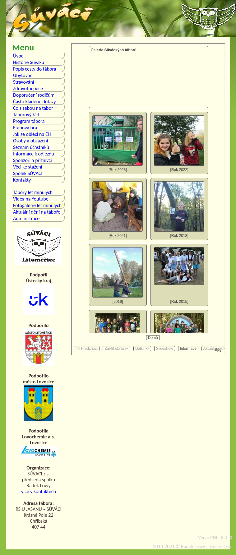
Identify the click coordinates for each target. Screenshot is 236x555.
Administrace (26, 218)
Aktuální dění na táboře (36, 212)
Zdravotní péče (28, 88)
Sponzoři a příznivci (32, 160)
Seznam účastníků (31, 147)
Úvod (18, 56)
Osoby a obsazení (30, 141)
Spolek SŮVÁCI (27, 173)
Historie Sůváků (28, 62)
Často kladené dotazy (34, 101)
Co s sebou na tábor (33, 108)
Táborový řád (26, 115)
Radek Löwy (193, 546)
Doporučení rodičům (33, 95)
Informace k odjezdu (33, 154)
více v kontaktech (38, 491)
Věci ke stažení (27, 167)
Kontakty (22, 180)
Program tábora (28, 121)
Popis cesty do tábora (34, 69)
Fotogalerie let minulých (37, 205)
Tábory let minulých (33, 192)
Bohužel (148, 199)
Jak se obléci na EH (32, 134)
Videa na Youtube (31, 199)
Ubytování (23, 75)
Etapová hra (25, 128)
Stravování (23, 82)
